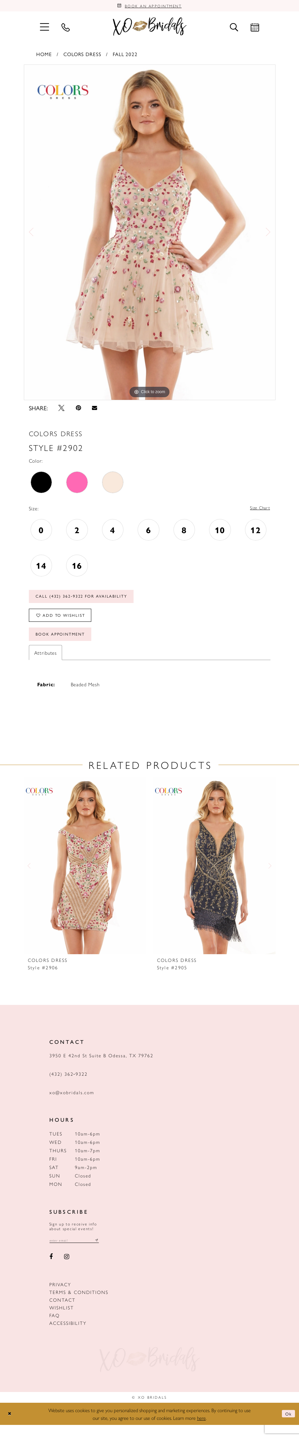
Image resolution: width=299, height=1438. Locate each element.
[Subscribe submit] (105, 1253)
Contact (62, 1313)
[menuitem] (44, 28)
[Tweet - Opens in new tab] (61, 410)
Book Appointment (65, 645)
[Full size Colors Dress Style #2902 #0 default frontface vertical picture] (149, 234)
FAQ (54, 1328)
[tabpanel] (149, 234)
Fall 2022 (125, 55)
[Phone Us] (65, 29)
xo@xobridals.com (71, 1104)
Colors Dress (82, 55)
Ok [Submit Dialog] (288, 1426)
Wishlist (61, 1320)
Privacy (60, 1297)
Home (44, 55)
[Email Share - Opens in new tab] (94, 410)
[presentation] (85, 878)
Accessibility (68, 1336)
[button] (44, 28)
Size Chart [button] (258, 510)
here (201, 1430)
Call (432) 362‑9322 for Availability (90, 601)
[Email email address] (78, 1253)
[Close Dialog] (10, 1427)
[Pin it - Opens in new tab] (78, 410)
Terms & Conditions (78, 1305)
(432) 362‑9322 (68, 1086)
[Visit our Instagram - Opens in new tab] (66, 1270)
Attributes (45, 664)
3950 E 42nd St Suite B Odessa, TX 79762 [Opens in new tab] (101, 1067)
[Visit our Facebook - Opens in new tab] (51, 1270)
